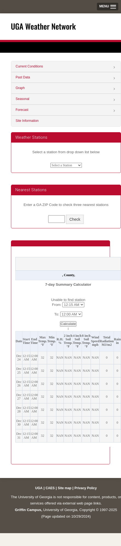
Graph (20, 88)
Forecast (22, 110)
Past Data (23, 77)
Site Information (27, 121)
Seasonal (22, 99)
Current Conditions (29, 66)
